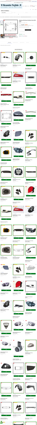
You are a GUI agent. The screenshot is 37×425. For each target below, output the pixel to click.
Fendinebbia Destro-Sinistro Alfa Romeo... (16, 180)
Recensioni (27, 42)
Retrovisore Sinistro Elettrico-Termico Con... (17, 415)
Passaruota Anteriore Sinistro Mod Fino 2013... (17, 65)
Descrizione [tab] (9, 42)
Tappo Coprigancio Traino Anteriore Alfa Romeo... (28, 68)
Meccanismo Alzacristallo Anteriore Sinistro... (3, 399)
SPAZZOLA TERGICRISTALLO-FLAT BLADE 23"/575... (29, 100)
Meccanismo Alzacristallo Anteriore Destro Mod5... (16, 258)
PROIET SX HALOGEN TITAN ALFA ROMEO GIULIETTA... (4, 142)
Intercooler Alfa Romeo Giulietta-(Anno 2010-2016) (29, 88)
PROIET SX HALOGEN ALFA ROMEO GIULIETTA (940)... (28, 313)
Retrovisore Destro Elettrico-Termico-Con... (17, 202)
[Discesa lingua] (36, 9)
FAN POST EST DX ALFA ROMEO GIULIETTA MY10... (29, 198)
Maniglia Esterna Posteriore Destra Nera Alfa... (29, 379)
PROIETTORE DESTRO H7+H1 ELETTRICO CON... (29, 333)
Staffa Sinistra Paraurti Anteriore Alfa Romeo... (3, 88)
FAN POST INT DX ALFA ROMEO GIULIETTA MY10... (17, 215)
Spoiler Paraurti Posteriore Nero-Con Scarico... (4, 183)
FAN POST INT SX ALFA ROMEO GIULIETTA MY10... (17, 81)
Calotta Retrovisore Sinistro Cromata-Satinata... (29, 353)
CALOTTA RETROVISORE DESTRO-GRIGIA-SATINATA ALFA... (16, 123)
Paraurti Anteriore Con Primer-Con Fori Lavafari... (29, 241)
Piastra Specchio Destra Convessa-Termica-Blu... (3, 163)
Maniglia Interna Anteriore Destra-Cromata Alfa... (16, 317)
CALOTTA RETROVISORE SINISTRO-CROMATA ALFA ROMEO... (28, 276)
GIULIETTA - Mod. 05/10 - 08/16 (3, 89)
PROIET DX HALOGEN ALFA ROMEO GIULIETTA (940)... (16, 159)
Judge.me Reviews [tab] (22, 42)
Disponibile (20, 34)
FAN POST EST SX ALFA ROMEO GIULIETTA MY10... (17, 293)
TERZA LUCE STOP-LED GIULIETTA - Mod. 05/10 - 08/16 (4, 104)
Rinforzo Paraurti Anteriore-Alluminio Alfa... (29, 418)
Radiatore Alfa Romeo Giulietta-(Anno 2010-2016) (4, 127)
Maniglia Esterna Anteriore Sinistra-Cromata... (28, 160)
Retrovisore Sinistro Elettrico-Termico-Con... (29, 143)
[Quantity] (22, 30)
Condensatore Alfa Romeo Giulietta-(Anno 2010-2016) (16, 379)
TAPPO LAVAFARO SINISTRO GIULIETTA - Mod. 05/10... (4, 273)
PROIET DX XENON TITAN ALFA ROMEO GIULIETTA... (29, 215)
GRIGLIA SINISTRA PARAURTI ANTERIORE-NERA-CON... (4, 375)
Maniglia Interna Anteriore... (16, 107)
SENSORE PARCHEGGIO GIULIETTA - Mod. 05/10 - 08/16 (17, 359)
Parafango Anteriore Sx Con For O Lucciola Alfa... (29, 399)
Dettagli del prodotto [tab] (15, 42)
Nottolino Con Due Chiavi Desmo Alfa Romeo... (3, 65)
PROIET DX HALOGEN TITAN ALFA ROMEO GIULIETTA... (4, 310)
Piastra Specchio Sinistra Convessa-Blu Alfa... (3, 199)
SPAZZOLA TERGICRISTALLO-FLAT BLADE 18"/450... (29, 119)
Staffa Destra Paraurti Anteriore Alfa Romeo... (29, 183)
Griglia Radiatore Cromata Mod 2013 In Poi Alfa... (4, 336)
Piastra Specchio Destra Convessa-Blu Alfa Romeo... (4, 258)
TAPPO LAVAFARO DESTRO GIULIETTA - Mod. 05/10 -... (16, 142)
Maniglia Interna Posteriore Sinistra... (28, 297)
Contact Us (30, 1)
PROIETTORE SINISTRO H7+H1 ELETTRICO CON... (4, 293)
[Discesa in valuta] (33, 9)
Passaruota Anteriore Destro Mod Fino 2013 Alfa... (16, 395)
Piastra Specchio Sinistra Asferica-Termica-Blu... (3, 238)
